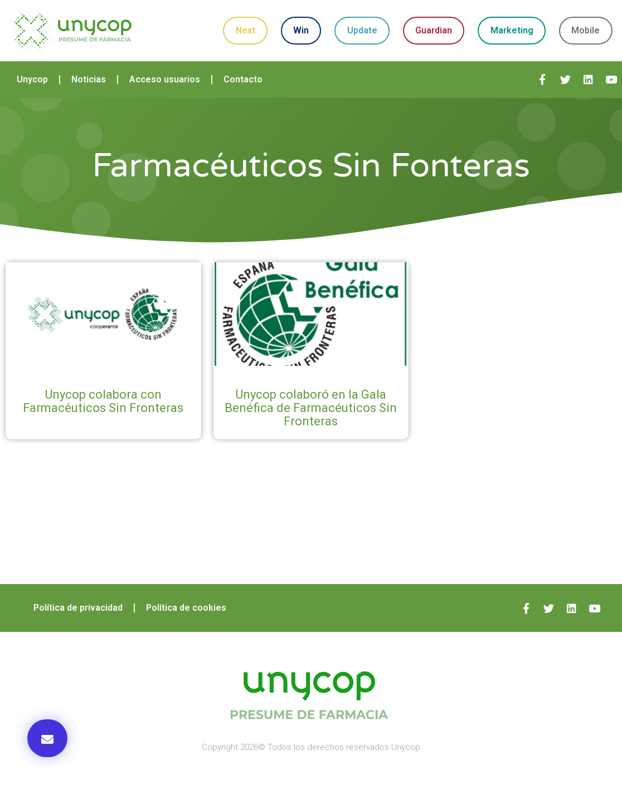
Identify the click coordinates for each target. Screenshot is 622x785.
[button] (47, 738)
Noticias (88, 79)
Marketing (511, 30)
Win (301, 30)
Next (245, 30)
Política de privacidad (78, 607)
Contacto (243, 79)
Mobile (585, 30)
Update (362, 30)
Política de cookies (186, 607)
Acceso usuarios (164, 79)
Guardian (433, 30)
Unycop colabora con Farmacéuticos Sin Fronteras (103, 401)
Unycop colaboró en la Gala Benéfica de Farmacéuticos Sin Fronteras (311, 407)
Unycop (32, 79)
